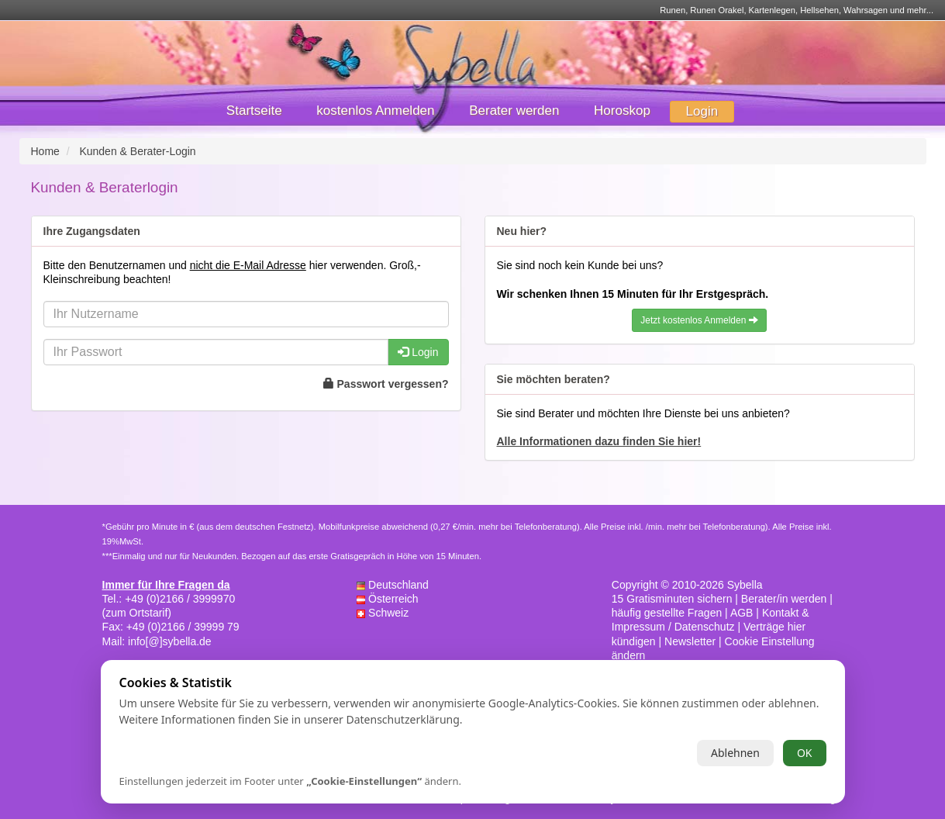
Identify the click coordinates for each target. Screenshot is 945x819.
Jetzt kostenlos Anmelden (698, 320)
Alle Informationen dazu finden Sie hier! (599, 441)
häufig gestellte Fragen (667, 612)
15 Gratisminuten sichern (672, 599)
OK (804, 752)
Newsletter (690, 641)
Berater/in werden (784, 599)
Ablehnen (735, 752)
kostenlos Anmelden (375, 110)
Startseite (254, 110)
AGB (742, 612)
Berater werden (514, 110)
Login (702, 111)
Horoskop (622, 110)
